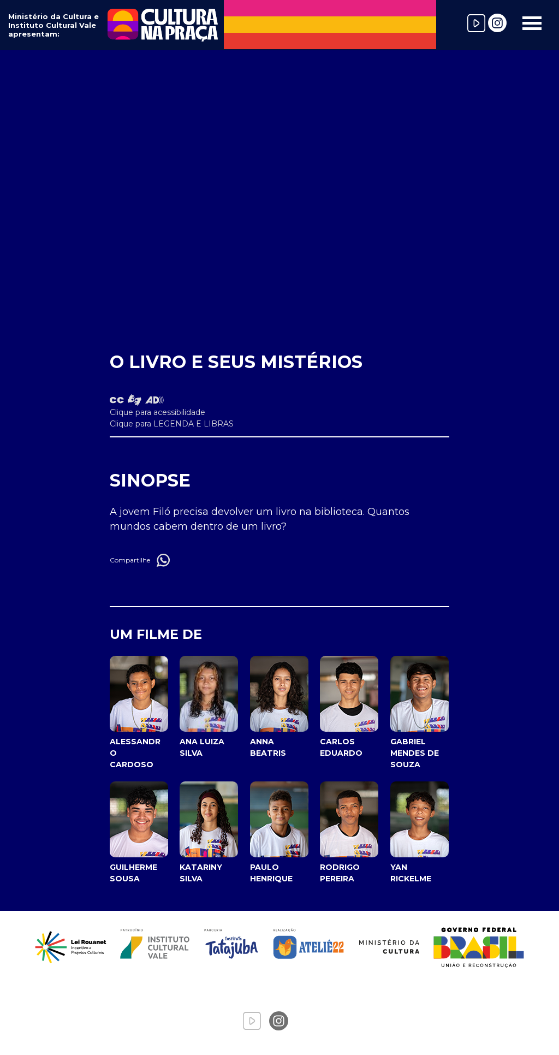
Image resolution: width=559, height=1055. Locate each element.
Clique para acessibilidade (157, 412)
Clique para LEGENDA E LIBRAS (172, 424)
